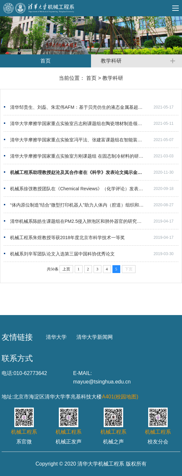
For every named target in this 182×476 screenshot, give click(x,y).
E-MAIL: (82, 373)
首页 (91, 78)
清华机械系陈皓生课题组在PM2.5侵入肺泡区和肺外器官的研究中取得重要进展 (89, 221)
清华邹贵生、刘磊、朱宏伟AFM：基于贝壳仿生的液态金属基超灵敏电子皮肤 (87, 107)
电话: (7, 373)
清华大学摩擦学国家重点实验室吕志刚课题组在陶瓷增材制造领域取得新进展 (87, 123)
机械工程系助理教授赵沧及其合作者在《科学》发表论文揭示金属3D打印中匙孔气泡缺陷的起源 (94, 172)
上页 (66, 269)
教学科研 (112, 78)
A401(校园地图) (120, 396)
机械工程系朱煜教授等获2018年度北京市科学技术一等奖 (67, 237)
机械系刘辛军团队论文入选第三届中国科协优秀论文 (62, 253)
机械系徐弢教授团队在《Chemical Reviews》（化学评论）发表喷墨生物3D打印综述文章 (94, 188)
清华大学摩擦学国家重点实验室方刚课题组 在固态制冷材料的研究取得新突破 (88, 156)
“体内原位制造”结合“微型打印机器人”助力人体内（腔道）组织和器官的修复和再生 (93, 205)
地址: (7, 396)
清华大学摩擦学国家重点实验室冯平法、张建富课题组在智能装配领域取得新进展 (92, 139)
